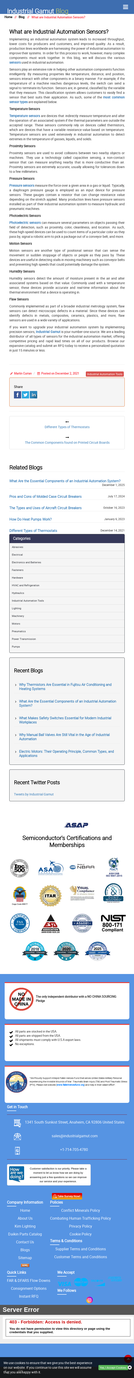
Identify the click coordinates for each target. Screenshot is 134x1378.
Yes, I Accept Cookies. (113, 1367)
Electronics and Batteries (26, 562)
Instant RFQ (28, 1296)
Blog (37, 11)
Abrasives (17, 547)
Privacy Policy (80, 1226)
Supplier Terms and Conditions (80, 1248)
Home (25, 1210)
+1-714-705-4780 (74, 1149)
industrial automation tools (104, 374)
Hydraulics (18, 593)
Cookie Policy (81, 1234)
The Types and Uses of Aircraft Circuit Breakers (45, 508)
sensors (15, 62)
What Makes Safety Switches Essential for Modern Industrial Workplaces (65, 720)
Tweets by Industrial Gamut (34, 794)
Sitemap (25, 1257)
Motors (16, 623)
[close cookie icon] (130, 1367)
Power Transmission (24, 639)
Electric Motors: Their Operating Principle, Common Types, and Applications (66, 753)
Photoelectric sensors (25, 222)
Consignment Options (29, 1288)
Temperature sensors (24, 116)
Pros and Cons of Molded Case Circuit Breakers (45, 496)
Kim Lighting (25, 1226)
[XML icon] (25, 1265)
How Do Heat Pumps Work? (30, 519)
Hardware (17, 577)
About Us (25, 1218)
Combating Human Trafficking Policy (80, 1218)
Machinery (18, 616)
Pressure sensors (21, 185)
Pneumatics (19, 631)
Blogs (25, 1249)
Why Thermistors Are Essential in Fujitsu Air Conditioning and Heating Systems (65, 686)
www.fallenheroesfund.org (70, 1084)
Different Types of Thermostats (33, 530)
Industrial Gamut (48, 331)
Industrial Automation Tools (28, 600)
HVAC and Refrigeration (25, 585)
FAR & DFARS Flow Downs (28, 1280)
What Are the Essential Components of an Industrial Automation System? (65, 481)
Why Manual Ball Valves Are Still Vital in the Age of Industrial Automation (64, 736)
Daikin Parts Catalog (25, 1234)
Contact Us (25, 1241)
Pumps (16, 646)
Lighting (16, 608)
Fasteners (17, 570)
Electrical (17, 554)
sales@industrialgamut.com (75, 1135)
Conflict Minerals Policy (80, 1210)
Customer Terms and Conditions (80, 1256)
